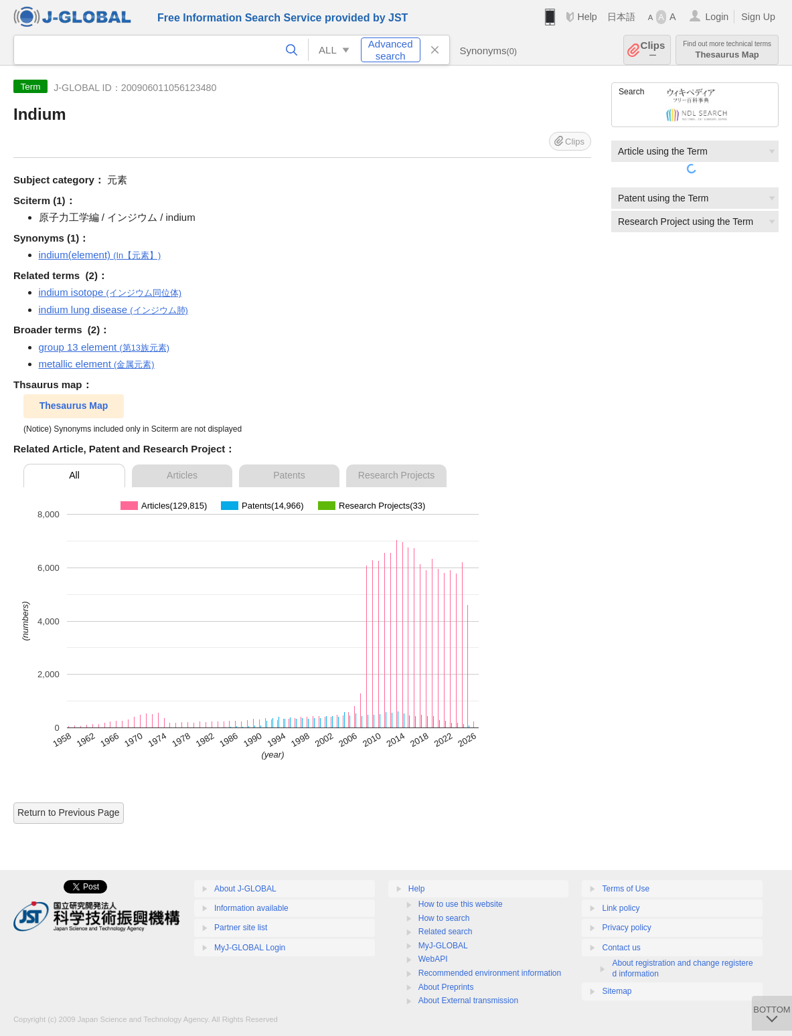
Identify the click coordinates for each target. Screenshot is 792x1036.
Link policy (620, 908)
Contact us (621, 947)
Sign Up (758, 16)
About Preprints (446, 987)
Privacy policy (626, 927)
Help (587, 16)
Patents (289, 475)
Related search (445, 931)
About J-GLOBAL (245, 888)
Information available (251, 908)
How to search (444, 918)
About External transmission (468, 1000)
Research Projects (396, 475)
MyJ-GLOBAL (443, 945)
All (74, 475)
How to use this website (460, 904)
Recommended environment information (489, 973)
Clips (653, 49)
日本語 (621, 16)
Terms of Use (625, 888)
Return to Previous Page (68, 812)
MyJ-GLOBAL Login (249, 947)
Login (716, 16)
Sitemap (616, 991)
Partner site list (240, 927)
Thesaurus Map (727, 50)
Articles (182, 475)
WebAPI (433, 959)
